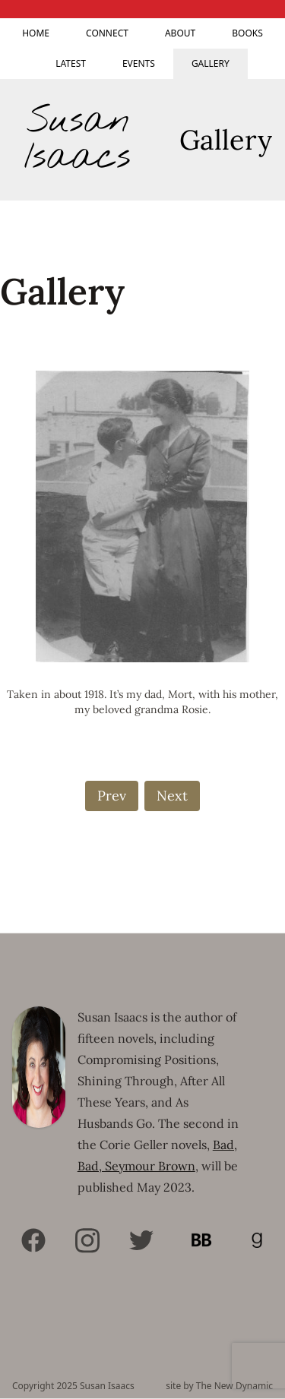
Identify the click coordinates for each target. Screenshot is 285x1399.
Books (247, 33)
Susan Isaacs (77, 139)
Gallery (211, 63)
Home (35, 33)
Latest (70, 63)
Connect (107, 33)
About (180, 33)
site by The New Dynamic (219, 1386)
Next (172, 795)
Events (138, 63)
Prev (111, 795)
